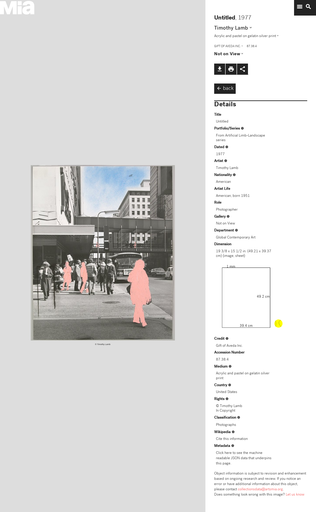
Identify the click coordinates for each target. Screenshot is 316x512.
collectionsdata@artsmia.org (260, 489)
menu (299, 7)
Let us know (295, 495)
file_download (219, 69)
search (308, 7)
